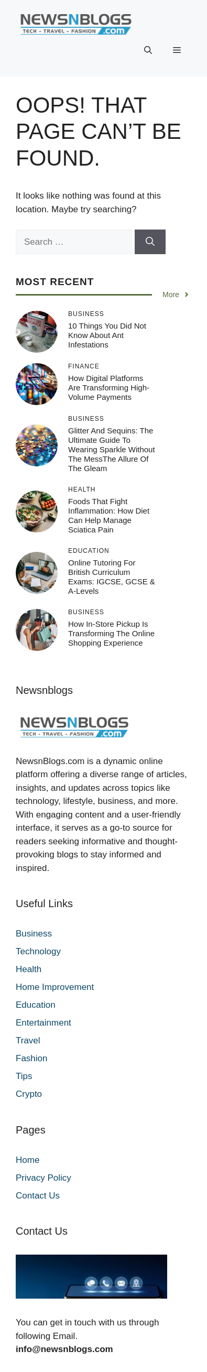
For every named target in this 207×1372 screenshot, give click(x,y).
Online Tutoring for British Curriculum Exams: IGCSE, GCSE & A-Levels (111, 576)
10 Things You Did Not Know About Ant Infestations (107, 335)
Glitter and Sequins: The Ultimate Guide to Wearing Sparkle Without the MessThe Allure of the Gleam (111, 449)
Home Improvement (55, 987)
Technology (38, 951)
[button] (148, 50)
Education (36, 1005)
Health (28, 969)
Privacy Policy (43, 1178)
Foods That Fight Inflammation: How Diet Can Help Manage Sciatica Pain (108, 515)
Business (34, 934)
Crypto (29, 1094)
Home (27, 1160)
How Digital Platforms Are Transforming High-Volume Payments (108, 387)
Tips (24, 1076)
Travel (28, 1041)
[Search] (150, 242)
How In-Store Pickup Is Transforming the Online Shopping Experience (111, 633)
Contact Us (38, 1196)
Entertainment (43, 1023)
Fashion (31, 1058)
